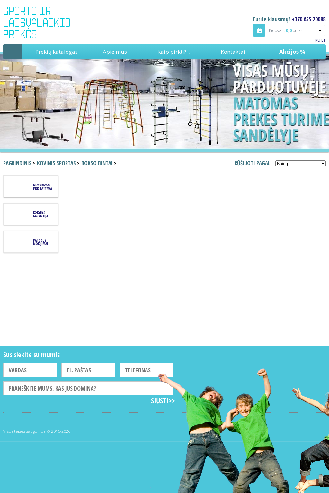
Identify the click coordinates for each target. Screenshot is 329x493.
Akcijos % (292, 51)
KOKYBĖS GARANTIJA (40, 214)
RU (317, 40)
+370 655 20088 (308, 19)
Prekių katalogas (56, 51)
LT (323, 40)
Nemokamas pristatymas (42, 187)
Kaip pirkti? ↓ (174, 51)
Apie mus (115, 51)
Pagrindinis (12, 51)
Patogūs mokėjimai (40, 242)
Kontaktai (233, 51)
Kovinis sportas (56, 163)
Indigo (42, 22)
